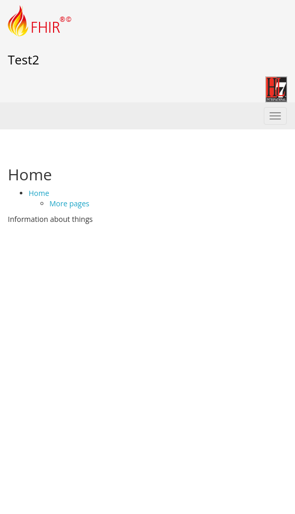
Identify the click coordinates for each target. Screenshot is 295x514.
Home (39, 193)
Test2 (23, 59)
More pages (69, 203)
